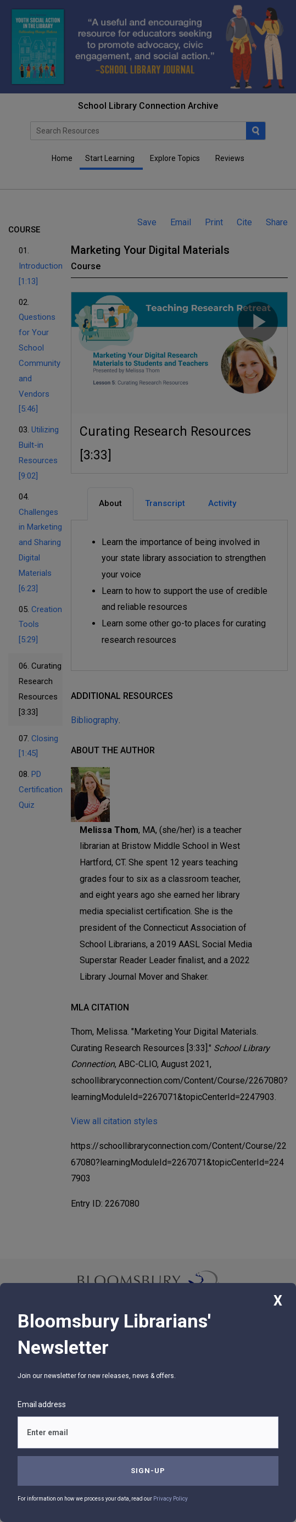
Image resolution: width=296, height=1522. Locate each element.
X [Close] (277, 1301)
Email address (42, 1404)
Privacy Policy (170, 1499)
